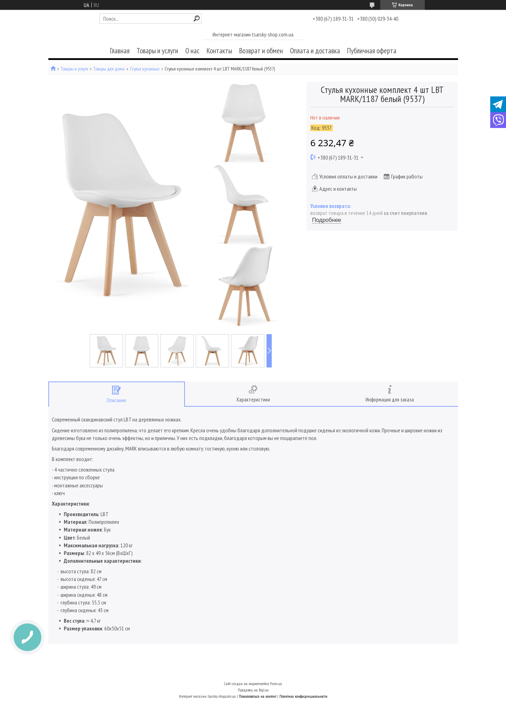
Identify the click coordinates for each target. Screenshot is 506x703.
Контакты (219, 50)
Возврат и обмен (261, 50)
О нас (192, 50)
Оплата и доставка (315, 50)
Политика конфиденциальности (303, 696)
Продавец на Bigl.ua (253, 689)
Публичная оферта (371, 50)
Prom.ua (276, 683)
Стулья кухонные (145, 69)
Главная (120, 50)
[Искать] (197, 18)
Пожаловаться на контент (257, 696)
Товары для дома (109, 69)
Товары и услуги (157, 50)
